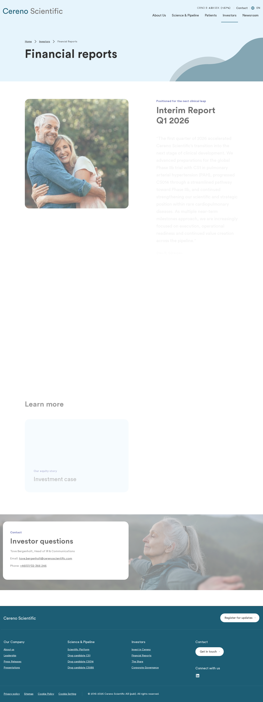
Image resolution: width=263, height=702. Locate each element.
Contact (242, 8)
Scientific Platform (78, 649)
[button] (239, 617)
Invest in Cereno (141, 649)
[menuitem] (159, 16)
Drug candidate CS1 (79, 655)
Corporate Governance (145, 667)
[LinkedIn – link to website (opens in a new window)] (197, 676)
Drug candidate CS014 (81, 661)
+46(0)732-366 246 (33, 565)
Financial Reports (141, 655)
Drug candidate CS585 (81, 667)
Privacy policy (12, 694)
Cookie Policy (46, 694)
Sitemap (28, 694)
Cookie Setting (67, 694)
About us (9, 649)
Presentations (12, 667)
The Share (137, 661)
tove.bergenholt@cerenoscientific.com (45, 558)
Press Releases (12, 661)
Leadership (10, 655)
